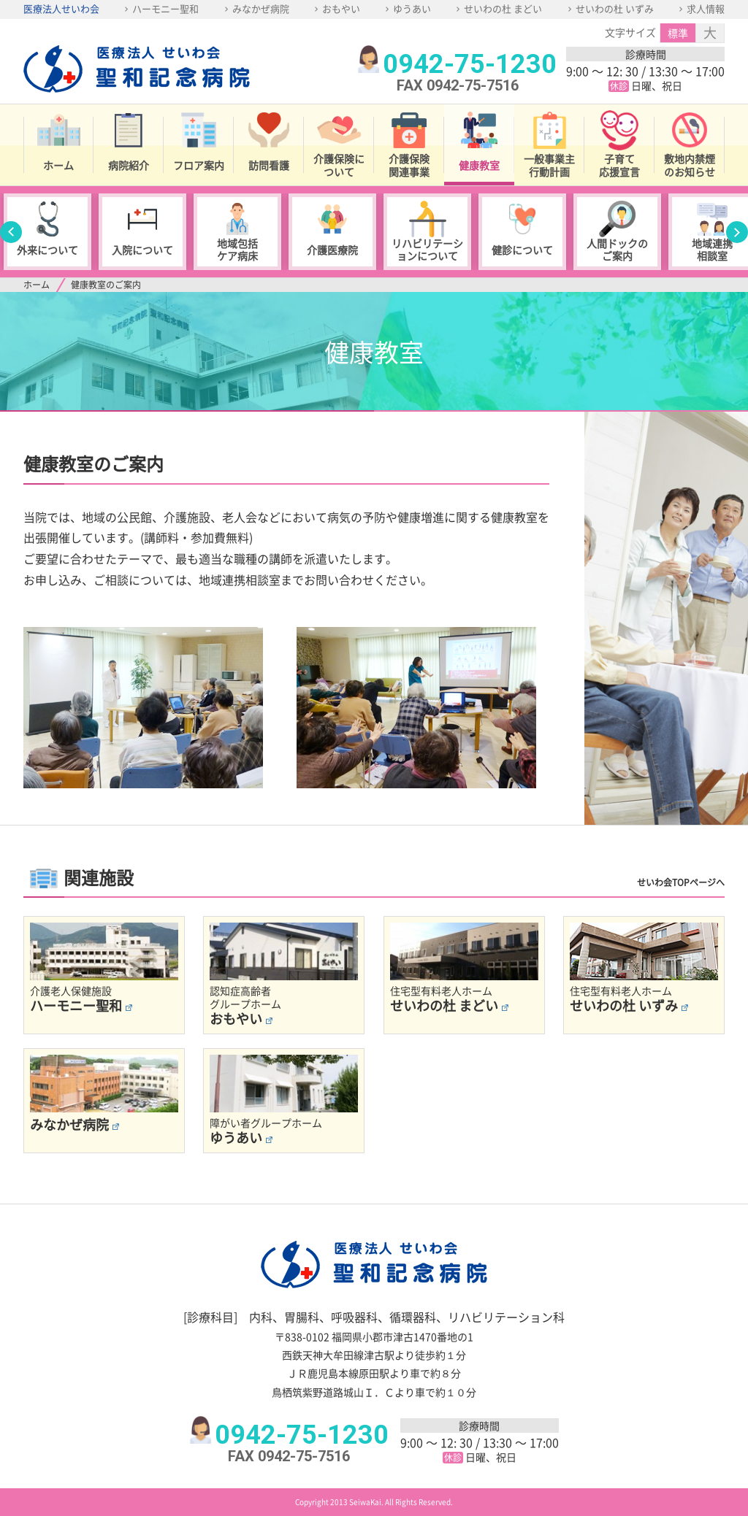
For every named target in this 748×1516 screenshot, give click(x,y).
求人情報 (706, 8)
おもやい (341, 8)
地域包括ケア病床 (237, 249)
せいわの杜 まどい (503, 8)
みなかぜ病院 (260, 8)
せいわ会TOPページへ (681, 882)
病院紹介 (128, 165)
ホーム (58, 165)
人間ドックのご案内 (617, 249)
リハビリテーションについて (427, 249)
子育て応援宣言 (619, 165)
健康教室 (479, 165)
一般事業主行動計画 (549, 165)
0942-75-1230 (470, 64)
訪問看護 (268, 165)
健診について (522, 249)
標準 (678, 33)
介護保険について (339, 165)
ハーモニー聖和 (165, 8)
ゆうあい (412, 8)
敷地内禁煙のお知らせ (689, 165)
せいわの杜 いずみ (615, 8)
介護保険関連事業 (409, 165)
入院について (142, 249)
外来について (47, 249)
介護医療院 (332, 249)
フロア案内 (198, 165)
